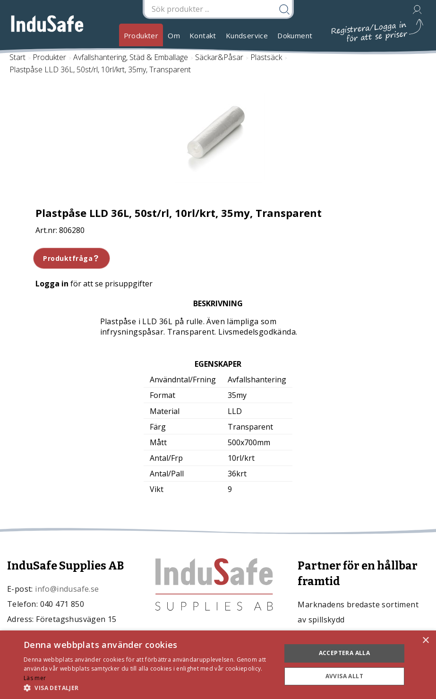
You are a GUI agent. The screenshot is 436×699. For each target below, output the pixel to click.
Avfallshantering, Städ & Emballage (130, 57)
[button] (148, 687)
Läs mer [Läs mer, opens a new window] (35, 678)
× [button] (425, 640)
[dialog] (218, 664)
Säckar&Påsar (219, 57)
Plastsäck (266, 57)
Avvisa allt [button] (344, 676)
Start (17, 57)
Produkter (141, 35)
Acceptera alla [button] (344, 653)
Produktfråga (71, 258)
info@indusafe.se (67, 589)
